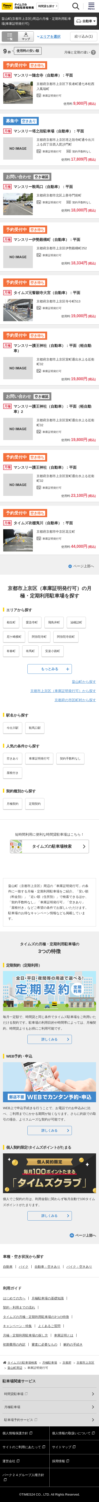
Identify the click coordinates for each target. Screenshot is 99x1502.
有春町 (11, 651)
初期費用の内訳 (14, 1344)
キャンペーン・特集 (17, 1326)
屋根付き (13, 773)
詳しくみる (49, 1039)
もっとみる (49, 669)
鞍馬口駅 (35, 728)
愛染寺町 (32, 622)
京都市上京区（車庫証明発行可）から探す (63, 691)
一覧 (10, 39)
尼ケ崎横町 (14, 636)
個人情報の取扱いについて (71, 1433)
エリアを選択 (50, 37)
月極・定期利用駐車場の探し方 (25, 1335)
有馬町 (30, 651)
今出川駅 (13, 728)
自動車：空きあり (47, 1267)
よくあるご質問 (49, 1326)
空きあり (13, 758)
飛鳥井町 (54, 622)
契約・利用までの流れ (19, 1307)
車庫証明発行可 (39, 758)
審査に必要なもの (44, 1344)
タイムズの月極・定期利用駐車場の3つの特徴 (36, 1317)
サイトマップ (61, 1447)
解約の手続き (73, 1344)
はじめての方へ (14, 1298)
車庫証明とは (63, 1335)
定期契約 (35, 803)
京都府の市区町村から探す (75, 700)
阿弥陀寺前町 (66, 636)
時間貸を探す (46, 6)
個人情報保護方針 (15, 1433)
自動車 (8, 1267)
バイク (23, 1267)
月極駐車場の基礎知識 (48, 1298)
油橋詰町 (76, 622)
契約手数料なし (70, 758)
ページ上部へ (83, 566)
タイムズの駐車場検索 (52, 846)
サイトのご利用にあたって (21, 1447)
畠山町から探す (84, 682)
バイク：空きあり (79, 1267)
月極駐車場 (12, 1407)
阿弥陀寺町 (39, 636)
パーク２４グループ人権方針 (23, 1475)
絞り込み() (84, 36)
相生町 (11, 622)
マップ (26, 39)
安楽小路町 (52, 651)
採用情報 (58, 1461)
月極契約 (13, 803)
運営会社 (8, 1461)
